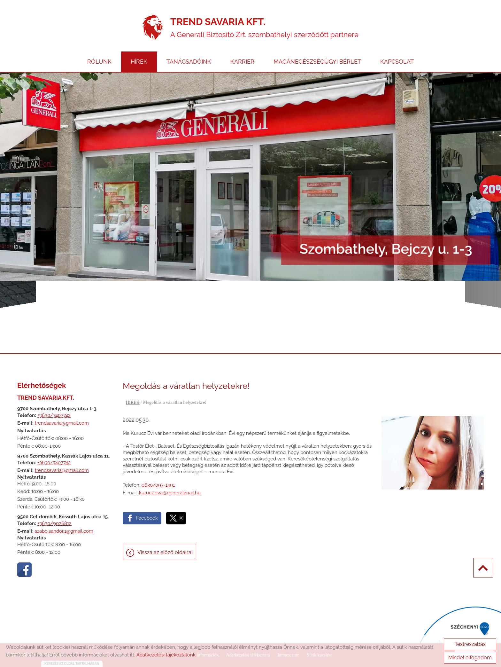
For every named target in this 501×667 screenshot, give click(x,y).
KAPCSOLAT (397, 61)
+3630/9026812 (54, 523)
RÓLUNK (99, 61)
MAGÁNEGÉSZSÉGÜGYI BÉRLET (317, 61)
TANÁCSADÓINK (188, 61)
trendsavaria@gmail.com (62, 423)
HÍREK (139, 61)
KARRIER (242, 61)
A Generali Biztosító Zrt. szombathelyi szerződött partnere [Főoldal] (264, 27)
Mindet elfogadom (470, 658)
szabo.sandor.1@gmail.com (63, 531)
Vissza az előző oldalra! (165, 552)
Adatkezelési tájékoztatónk (166, 655)
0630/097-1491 (158, 485)
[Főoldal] (152, 27)
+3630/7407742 (54, 415)
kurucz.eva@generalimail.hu (170, 493)
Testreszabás (470, 644)
